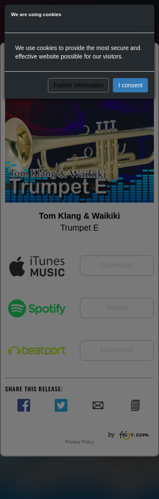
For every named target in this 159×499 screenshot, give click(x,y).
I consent (130, 85)
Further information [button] (78, 85)
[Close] (145, 21)
